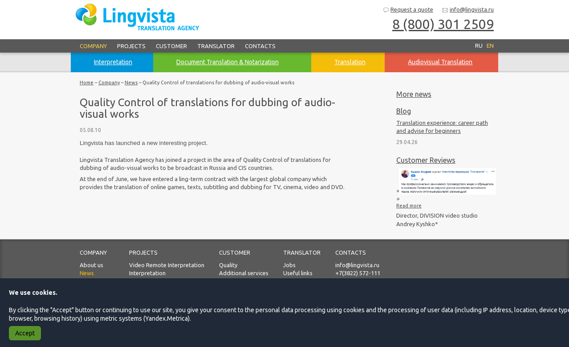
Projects (131, 46)
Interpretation (147, 273)
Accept (25, 333)
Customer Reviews (425, 160)
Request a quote (407, 10)
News (131, 82)
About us (91, 265)
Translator (216, 46)
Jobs (289, 265)
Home (86, 82)
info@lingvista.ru (468, 10)
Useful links (298, 273)
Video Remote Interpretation (166, 265)
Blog (403, 111)
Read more (409, 205)
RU (479, 45)
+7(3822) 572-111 (357, 273)
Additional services (243, 273)
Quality (228, 265)
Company (93, 46)
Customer (171, 46)
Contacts (260, 46)
